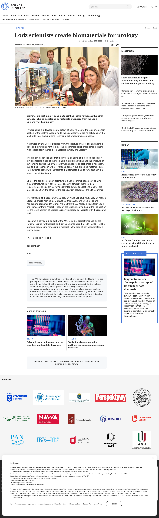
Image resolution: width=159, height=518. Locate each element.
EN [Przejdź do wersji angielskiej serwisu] (156, 6)
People (65, 19)
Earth (62, 15)
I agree (114, 504)
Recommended (135, 253)
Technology (94, 15)
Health (45, 15)
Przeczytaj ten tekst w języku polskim (29, 45)
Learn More (98, 504)
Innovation (34, 19)
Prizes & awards (51, 19)
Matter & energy (76, 15)
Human (36, 15)
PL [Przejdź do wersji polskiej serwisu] (152, 7)
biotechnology (35, 263)
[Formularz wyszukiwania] (110, 6)
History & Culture (20, 15)
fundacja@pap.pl (76, 496)
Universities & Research (13, 19)
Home (147, 28)
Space (4, 15)
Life (54, 15)
